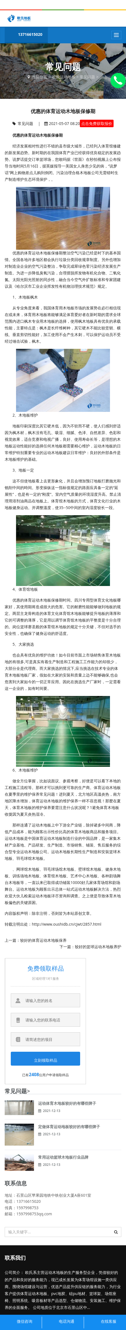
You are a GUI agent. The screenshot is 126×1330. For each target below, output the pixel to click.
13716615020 (24, 35)
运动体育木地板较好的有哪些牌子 (67, 1103)
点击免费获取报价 (96, 123)
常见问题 (87, 76)
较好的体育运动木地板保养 (43, 940)
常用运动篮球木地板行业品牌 (63, 1157)
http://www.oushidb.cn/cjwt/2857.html (66, 924)
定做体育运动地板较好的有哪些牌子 (69, 1126)
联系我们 (15, 1257)
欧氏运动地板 (63, 76)
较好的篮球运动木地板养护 (98, 946)
